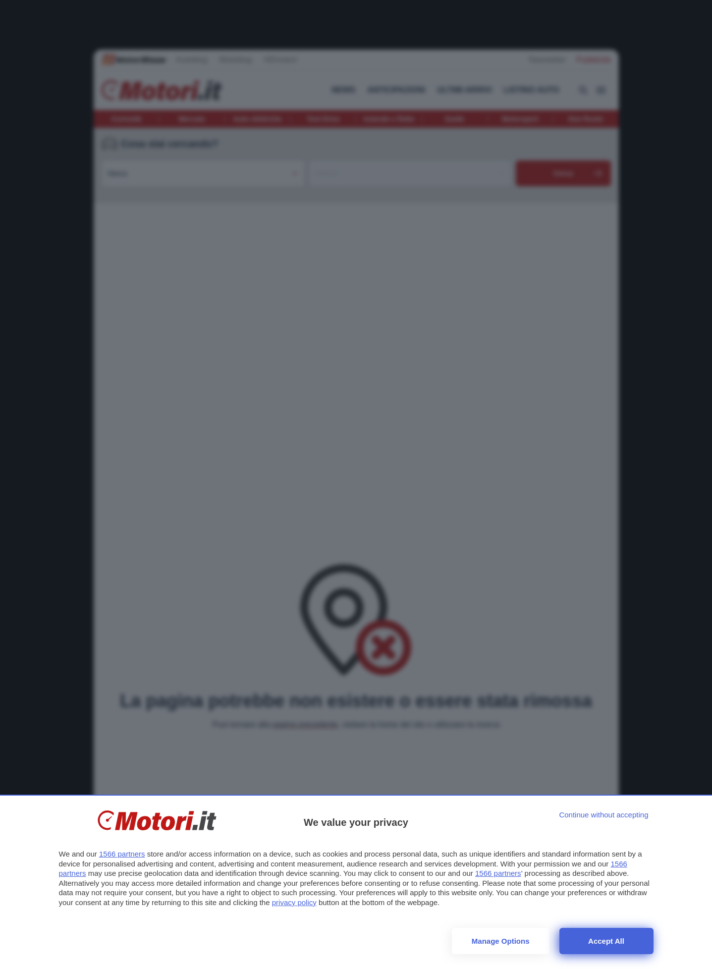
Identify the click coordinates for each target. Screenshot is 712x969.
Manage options (501, 941)
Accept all (606, 941)
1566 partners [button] (122, 854)
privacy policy (294, 902)
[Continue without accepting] (603, 815)
